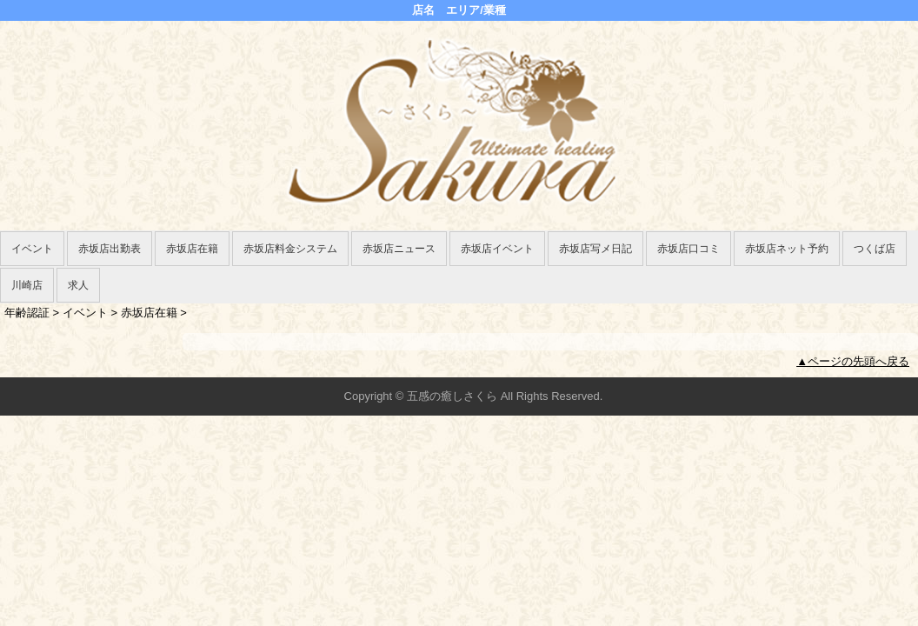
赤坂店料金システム (290, 249)
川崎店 (27, 285)
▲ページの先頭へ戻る (852, 361)
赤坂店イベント (497, 249)
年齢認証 (27, 312)
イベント (32, 249)
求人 (78, 285)
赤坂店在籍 (192, 249)
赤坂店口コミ (688, 249)
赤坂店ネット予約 (786, 249)
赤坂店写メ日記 (595, 249)
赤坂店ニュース (399, 249)
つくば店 (874, 249)
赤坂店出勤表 (109, 249)
